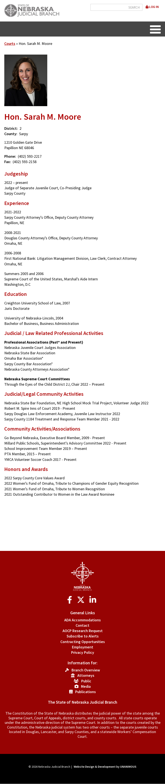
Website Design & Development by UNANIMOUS (105, 767)
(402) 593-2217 (30, 156)
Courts (9, 43)
